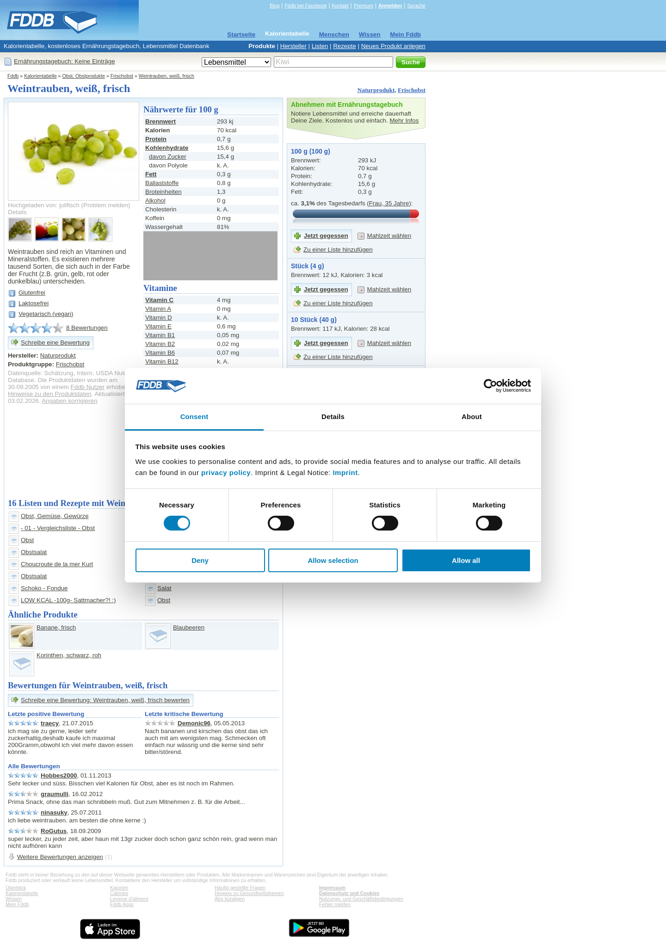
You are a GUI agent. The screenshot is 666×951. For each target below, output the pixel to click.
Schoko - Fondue (44, 588)
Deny (200, 560)
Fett (150, 174)
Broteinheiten (163, 191)
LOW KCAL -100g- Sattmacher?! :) (68, 600)
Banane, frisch (56, 627)
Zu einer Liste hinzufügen (338, 249)
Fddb (12, 76)
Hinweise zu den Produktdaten (50, 393)
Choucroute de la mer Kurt (57, 564)
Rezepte (344, 46)
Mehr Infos (404, 120)
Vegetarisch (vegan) (46, 313)
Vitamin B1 (160, 335)
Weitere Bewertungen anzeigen (60, 856)
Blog (274, 5)
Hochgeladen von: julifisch (44, 205)
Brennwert (160, 121)
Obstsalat (34, 552)
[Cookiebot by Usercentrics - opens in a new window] (490, 386)
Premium (363, 5)
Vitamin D (158, 317)
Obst (27, 540)
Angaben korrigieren (69, 400)
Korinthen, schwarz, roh (69, 655)
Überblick (16, 887)
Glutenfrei (31, 292)
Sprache (416, 5)
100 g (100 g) (310, 151)
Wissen (370, 34)
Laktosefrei (33, 303)
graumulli (54, 793)
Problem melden (105, 205)
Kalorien (119, 887)
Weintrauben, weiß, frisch (166, 76)
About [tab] (472, 416)
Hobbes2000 (59, 775)
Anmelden (390, 5)
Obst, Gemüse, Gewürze (55, 516)
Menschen (334, 34)
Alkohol (155, 200)
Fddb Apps (122, 904)
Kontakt (340, 5)
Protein (155, 139)
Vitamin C (159, 299)
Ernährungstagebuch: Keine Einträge (64, 61)
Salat (164, 588)
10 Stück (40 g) (314, 319)
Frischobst (122, 76)
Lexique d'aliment (129, 899)
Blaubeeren (188, 627)
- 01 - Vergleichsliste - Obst (58, 528)
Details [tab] (333, 416)
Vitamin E (158, 326)
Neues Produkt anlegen (393, 46)
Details (17, 212)
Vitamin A (158, 308)
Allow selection (333, 560)
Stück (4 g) (307, 266)
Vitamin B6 (160, 352)
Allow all (466, 560)
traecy (50, 723)
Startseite (241, 34)
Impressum (332, 887)
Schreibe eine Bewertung (55, 342)
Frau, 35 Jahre (389, 203)
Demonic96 (194, 723)
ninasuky (54, 812)
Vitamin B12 (162, 361)
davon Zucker (167, 156)
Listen (320, 46)
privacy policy (226, 472)
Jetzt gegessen (326, 235)
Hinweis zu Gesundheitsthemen (249, 893)
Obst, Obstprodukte (83, 76)
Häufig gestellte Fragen (240, 887)
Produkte (261, 46)
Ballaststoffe (162, 182)
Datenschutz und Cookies (349, 893)
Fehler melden (335, 904)
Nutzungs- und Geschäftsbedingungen (361, 899)
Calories (119, 893)
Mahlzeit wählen (389, 235)
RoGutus (54, 830)
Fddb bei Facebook (305, 5)
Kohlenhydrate (166, 147)
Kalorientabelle (287, 33)
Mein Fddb (405, 34)
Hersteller (293, 46)
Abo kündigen (230, 899)
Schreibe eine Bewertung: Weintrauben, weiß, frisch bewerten (105, 700)
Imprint (345, 472)
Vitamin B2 (160, 343)
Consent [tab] (194, 416)
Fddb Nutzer (88, 386)
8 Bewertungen (87, 327)
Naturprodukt (376, 89)
